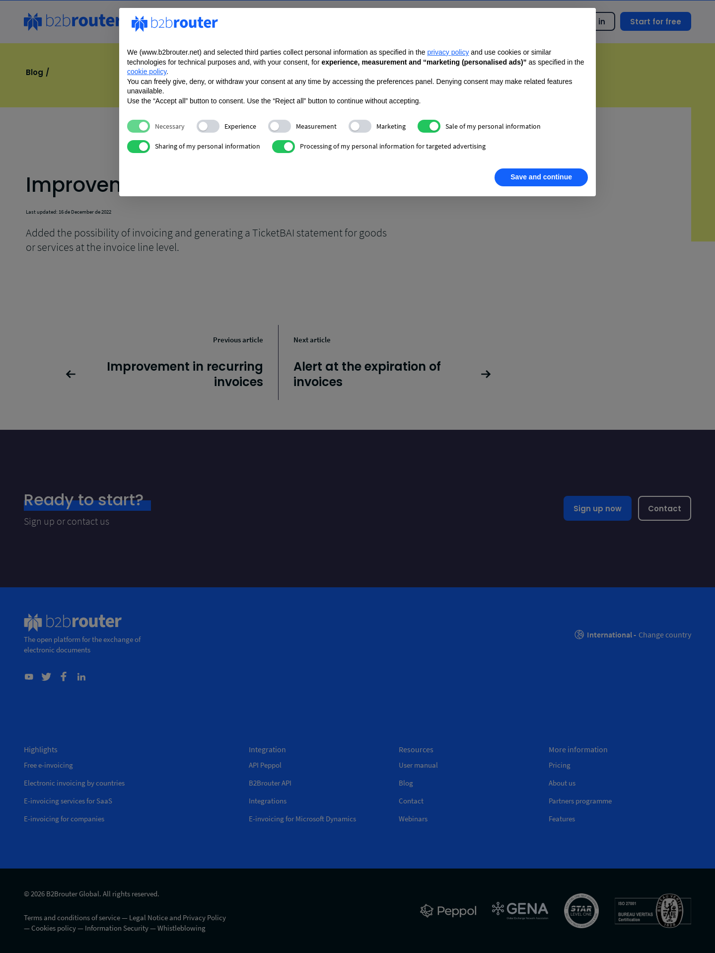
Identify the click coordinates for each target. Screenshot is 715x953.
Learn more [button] (162, 177)
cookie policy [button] (146, 72)
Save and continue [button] (541, 177)
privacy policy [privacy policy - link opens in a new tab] (448, 52)
